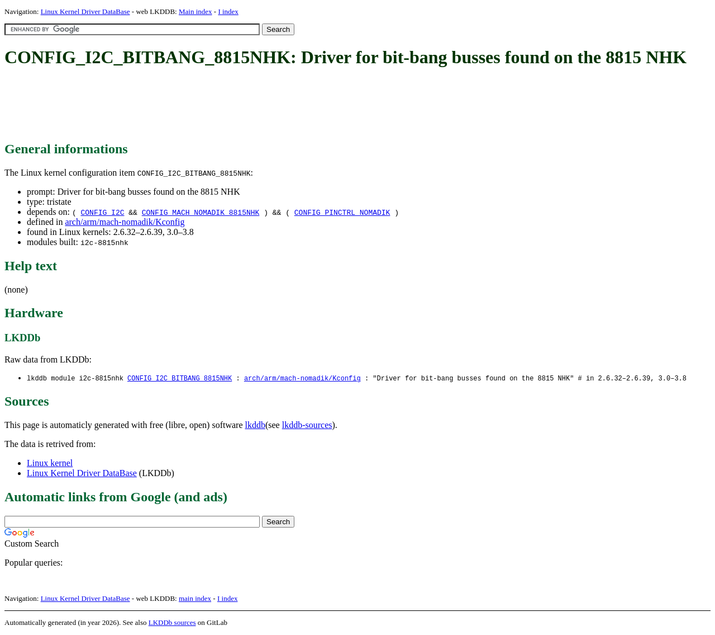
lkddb (255, 425)
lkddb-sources (307, 425)
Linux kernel (50, 463)
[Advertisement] (207, 105)
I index (228, 11)
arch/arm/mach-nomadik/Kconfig (124, 222)
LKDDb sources (172, 623)
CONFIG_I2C (102, 212)
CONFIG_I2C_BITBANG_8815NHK (179, 378)
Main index (195, 11)
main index (195, 599)
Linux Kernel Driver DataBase (85, 11)
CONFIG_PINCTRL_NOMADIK (342, 212)
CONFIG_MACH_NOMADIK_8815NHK (201, 212)
